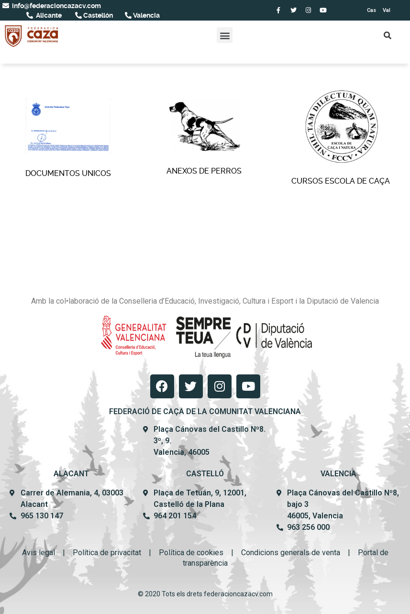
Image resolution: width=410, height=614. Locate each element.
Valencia (146, 15)
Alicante (48, 15)
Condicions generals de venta (290, 552)
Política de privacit (104, 552)
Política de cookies (191, 552)
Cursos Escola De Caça (341, 138)
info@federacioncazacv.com (56, 6)
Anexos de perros (205, 137)
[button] (225, 35)
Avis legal (38, 552)
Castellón (97, 15)
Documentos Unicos (68, 138)
